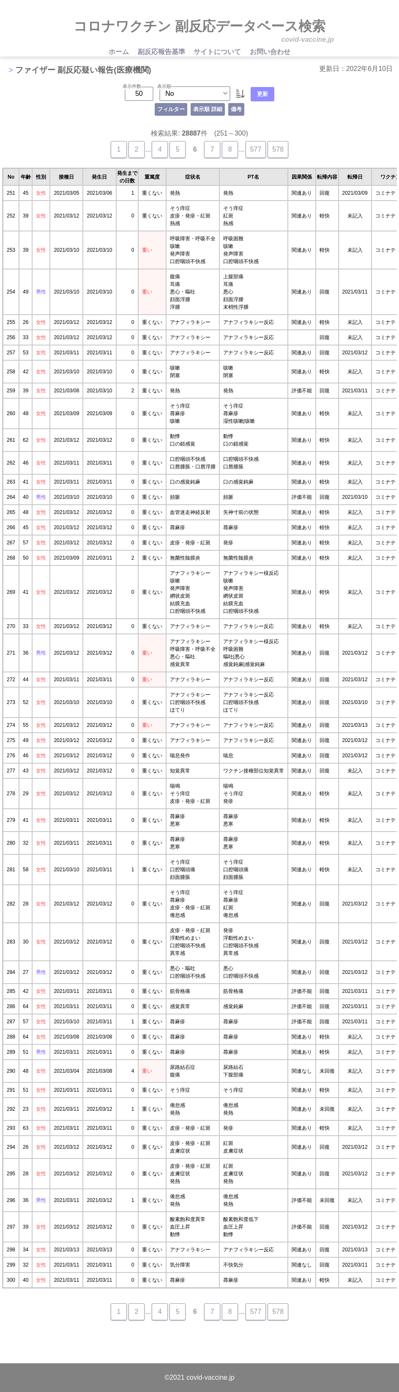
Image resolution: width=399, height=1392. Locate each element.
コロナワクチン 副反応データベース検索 (199, 26)
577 (256, 149)
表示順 (164, 86)
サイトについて (218, 51)
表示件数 (132, 86)
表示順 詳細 (207, 109)
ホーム (120, 51)
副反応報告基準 (162, 51)
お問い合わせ (270, 51)
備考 (236, 109)
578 (278, 149)
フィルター (171, 109)
